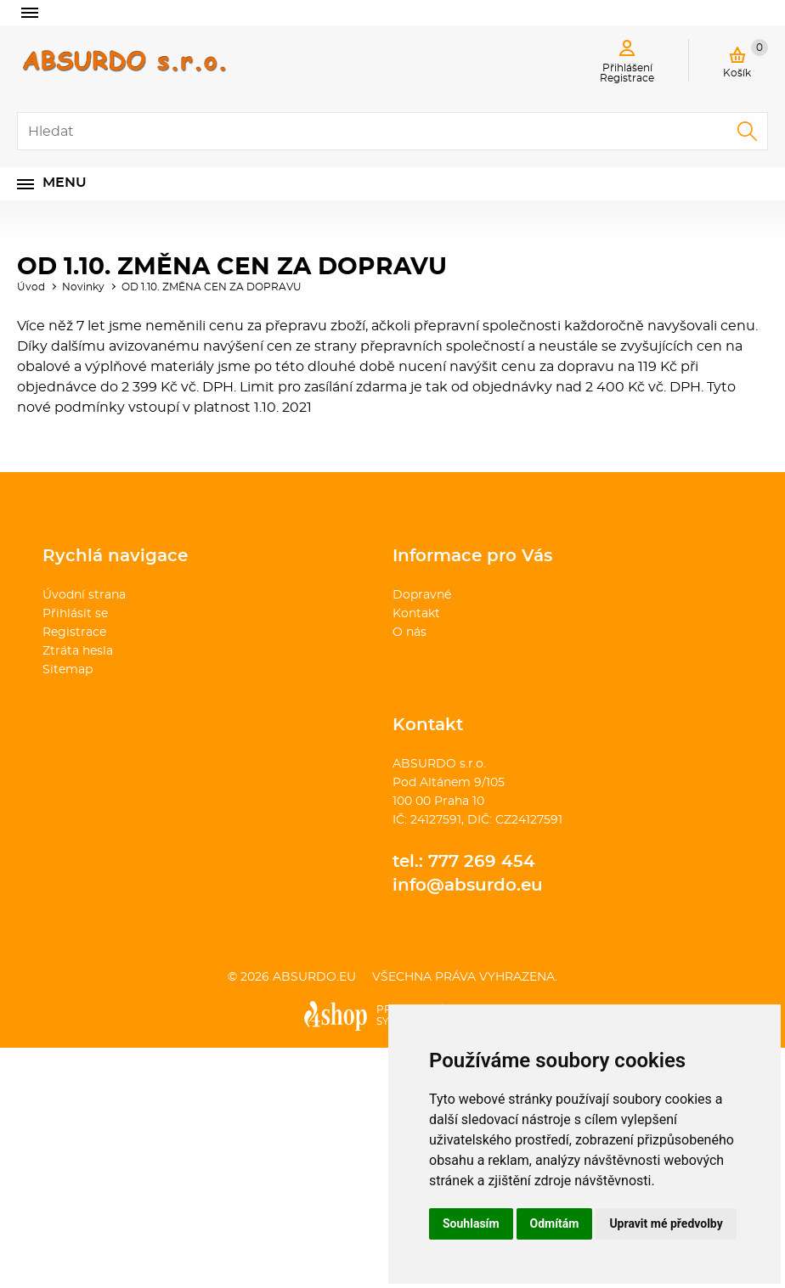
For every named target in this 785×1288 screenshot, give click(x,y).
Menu (64, 182)
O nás (409, 632)
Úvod (31, 287)
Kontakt (416, 614)
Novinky (83, 287)
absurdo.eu (314, 977)
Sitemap (67, 670)
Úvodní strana (84, 595)
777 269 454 (481, 861)
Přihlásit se (75, 614)
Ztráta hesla (77, 651)
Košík (745, 58)
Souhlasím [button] (471, 1223)
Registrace (74, 632)
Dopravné (421, 595)
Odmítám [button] (554, 1223)
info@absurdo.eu (467, 885)
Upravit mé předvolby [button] (665, 1223)
